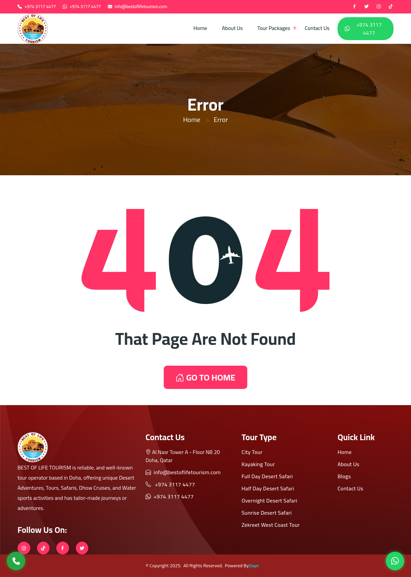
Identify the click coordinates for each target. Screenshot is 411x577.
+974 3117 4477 (40, 6)
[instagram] (378, 7)
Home (200, 28)
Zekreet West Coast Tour (271, 525)
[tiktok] (390, 7)
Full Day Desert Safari (267, 476)
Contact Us (317, 28)
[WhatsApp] (395, 561)
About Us (232, 28)
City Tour (252, 452)
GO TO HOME (205, 377)
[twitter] (366, 7)
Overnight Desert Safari (269, 500)
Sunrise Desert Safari (267, 513)
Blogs (344, 476)
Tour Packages (273, 28)
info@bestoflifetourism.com (141, 6)
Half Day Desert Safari (268, 488)
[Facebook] (354, 7)
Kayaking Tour (258, 464)
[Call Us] (16, 561)
